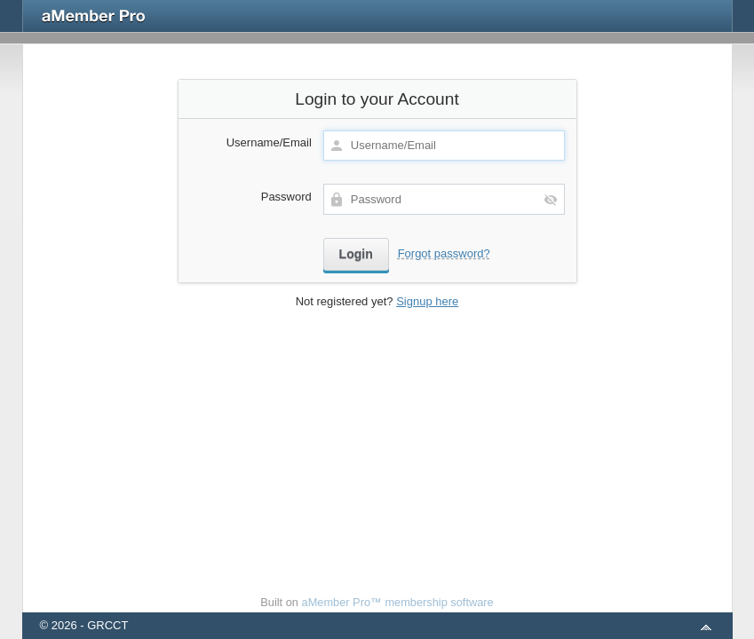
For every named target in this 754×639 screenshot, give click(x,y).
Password (286, 196)
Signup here (427, 301)
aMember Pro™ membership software (398, 602)
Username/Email (269, 142)
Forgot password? (444, 253)
